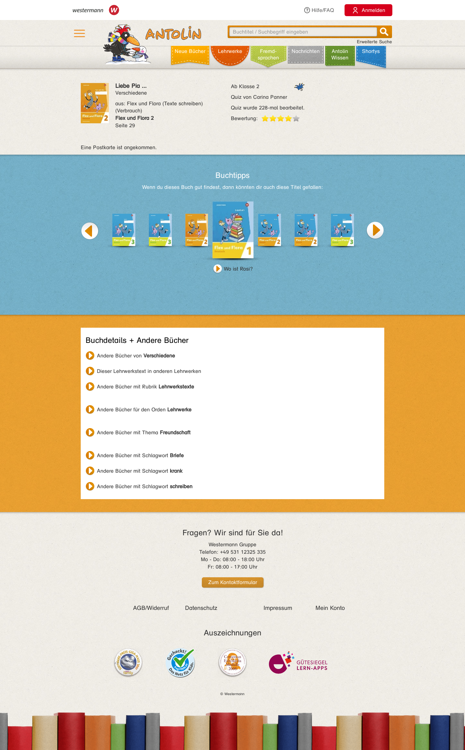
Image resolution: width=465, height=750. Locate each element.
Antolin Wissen (339, 54)
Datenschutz (201, 607)
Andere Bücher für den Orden (144, 409)
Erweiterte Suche (374, 42)
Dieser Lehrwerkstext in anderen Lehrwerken (149, 371)
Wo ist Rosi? (238, 269)
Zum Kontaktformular (232, 582)
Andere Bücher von (136, 356)
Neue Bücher (190, 51)
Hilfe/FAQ (319, 10)
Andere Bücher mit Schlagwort (140, 455)
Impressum (278, 607)
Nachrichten (306, 51)
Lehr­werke (230, 51)
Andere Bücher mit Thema (144, 432)
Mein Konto (330, 607)
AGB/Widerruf (151, 607)
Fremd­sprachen (268, 54)
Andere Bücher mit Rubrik (145, 387)
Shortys (371, 51)
